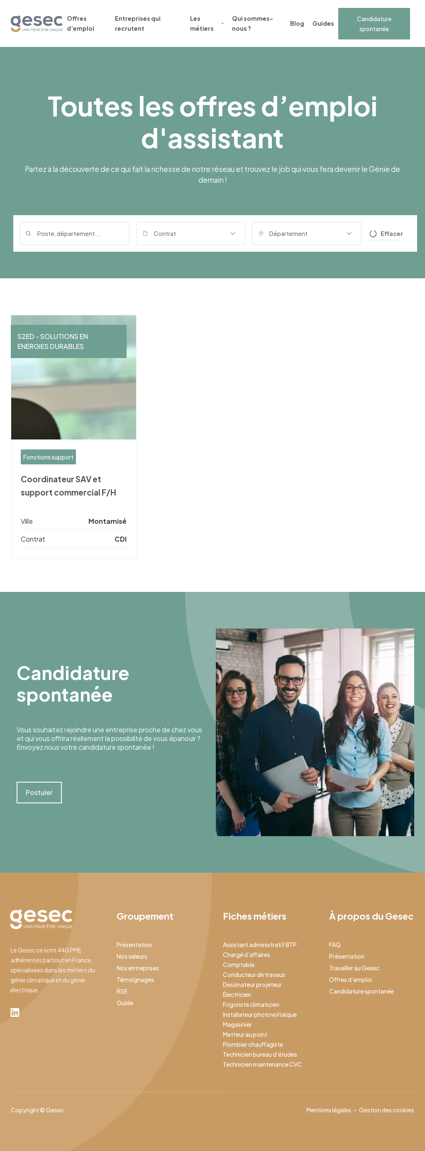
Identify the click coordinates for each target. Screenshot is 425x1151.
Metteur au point (245, 1034)
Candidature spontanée (374, 23)
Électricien (237, 994)
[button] (191, 233)
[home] (37, 23)
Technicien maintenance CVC (262, 1064)
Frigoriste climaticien (251, 1004)
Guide (125, 1002)
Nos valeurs (132, 956)
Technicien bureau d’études (260, 1054)
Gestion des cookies (386, 1110)
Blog (297, 23)
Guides (323, 23)
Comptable (238, 964)
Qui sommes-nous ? (252, 23)
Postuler (39, 792)
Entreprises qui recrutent (138, 23)
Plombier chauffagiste (253, 1044)
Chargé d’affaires (246, 954)
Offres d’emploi (80, 23)
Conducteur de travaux (254, 974)
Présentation (134, 944)
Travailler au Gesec (354, 968)
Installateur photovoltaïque (260, 1014)
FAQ (335, 944)
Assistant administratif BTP (260, 944)
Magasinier (237, 1024)
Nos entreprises (138, 968)
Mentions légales (328, 1110)
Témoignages (135, 979)
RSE (122, 991)
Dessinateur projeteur (252, 984)
